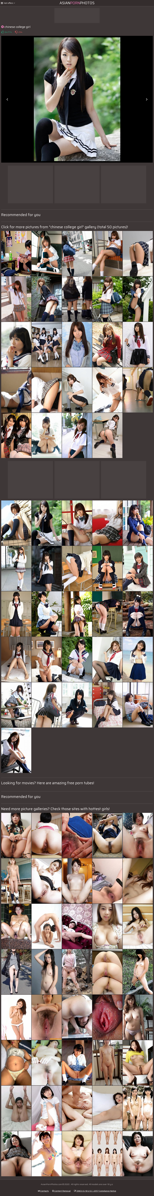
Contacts (43, 1191)
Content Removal (61, 1191)
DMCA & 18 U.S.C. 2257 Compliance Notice (95, 1191)
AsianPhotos (77, 3)
